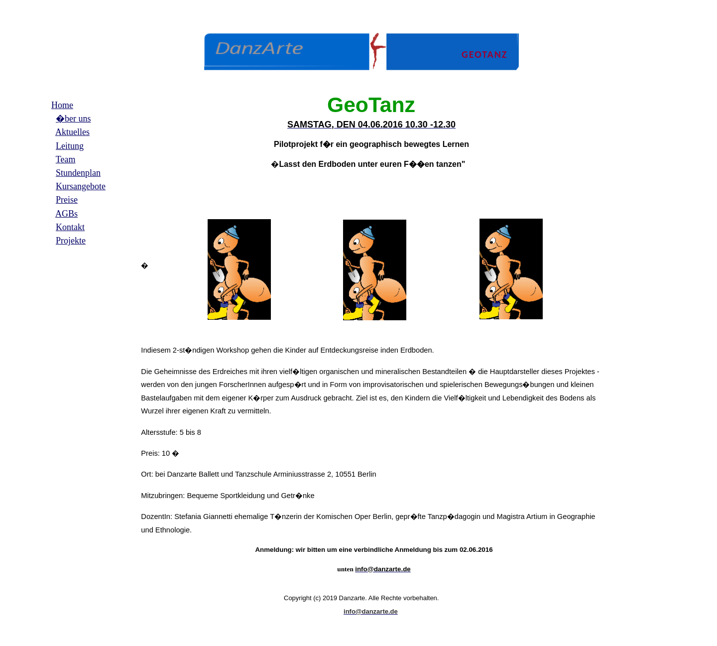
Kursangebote (81, 186)
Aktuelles (72, 132)
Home (62, 105)
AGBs (66, 214)
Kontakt (70, 227)
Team (66, 159)
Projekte (71, 241)
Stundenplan (78, 173)
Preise (67, 200)
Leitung (70, 146)
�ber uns (73, 119)
